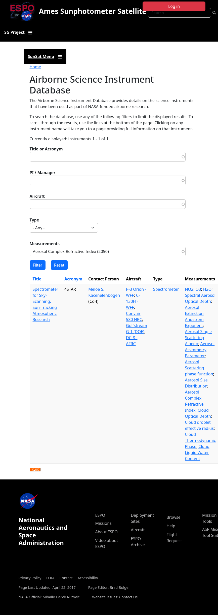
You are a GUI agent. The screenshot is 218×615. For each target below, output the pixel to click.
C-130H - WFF (133, 301)
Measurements (45, 243)
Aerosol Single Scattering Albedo (198, 337)
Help (170, 526)
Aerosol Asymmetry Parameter (199, 350)
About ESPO (106, 532)
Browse (173, 517)
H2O (207, 289)
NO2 (189, 289)
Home (35, 67)
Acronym (73, 279)
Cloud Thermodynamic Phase (200, 440)
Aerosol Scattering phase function (199, 368)
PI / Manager (43, 172)
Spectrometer (166, 289)
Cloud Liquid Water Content (197, 452)
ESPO (100, 515)
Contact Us (128, 597)
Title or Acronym (46, 149)
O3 (198, 289)
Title (37, 279)
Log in (174, 6)
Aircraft (37, 196)
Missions (103, 523)
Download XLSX (35, 470)
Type (34, 220)
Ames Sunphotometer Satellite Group (104, 11)
